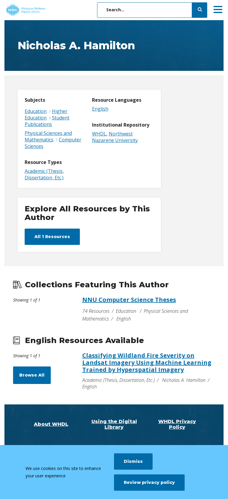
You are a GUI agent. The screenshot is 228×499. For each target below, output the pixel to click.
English (100, 109)
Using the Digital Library (114, 424)
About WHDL (51, 424)
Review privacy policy (149, 482)
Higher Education (46, 114)
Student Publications (47, 120)
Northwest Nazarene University (115, 137)
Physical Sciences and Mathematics (48, 136)
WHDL (99, 133)
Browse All (32, 375)
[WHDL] (49, 10)
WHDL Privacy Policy (177, 424)
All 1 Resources (52, 236)
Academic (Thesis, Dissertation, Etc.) (44, 174)
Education (36, 111)
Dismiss (133, 461)
